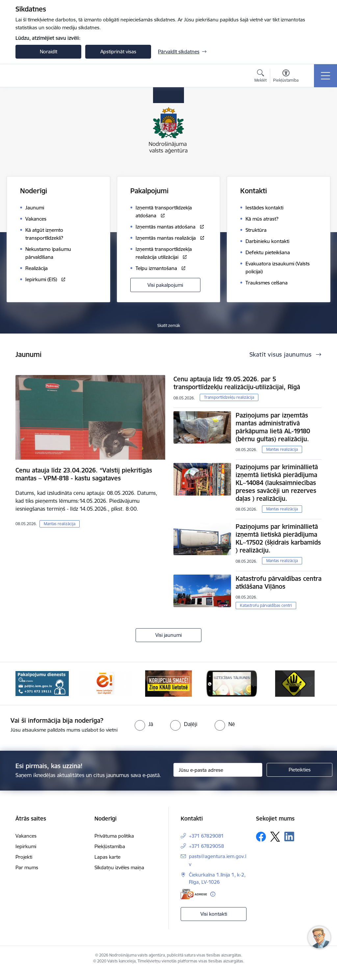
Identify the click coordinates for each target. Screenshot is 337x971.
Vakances (26, 836)
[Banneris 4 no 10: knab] (168, 683)
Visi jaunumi (168, 635)
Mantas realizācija (59, 523)
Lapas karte (107, 857)
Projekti (23, 857)
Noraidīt (48, 51)
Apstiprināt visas (118, 51)
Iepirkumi (25, 846)
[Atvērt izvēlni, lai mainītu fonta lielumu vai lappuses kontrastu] (286, 77)
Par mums (26, 867)
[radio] (144, 724)
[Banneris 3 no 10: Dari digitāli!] (105, 683)
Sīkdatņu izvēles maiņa (119, 867)
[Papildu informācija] (212, 894)
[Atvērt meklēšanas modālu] (260, 77)
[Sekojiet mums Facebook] (261, 837)
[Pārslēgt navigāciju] (325, 75)
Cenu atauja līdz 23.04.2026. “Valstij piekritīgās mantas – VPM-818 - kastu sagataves (83, 474)
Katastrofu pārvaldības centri (266, 605)
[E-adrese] (194, 894)
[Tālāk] (310, 683)
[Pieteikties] (299, 770)
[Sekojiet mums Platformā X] (275, 837)
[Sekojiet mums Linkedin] (289, 837)
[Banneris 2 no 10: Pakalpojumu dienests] (42, 683)
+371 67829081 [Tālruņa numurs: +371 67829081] (206, 836)
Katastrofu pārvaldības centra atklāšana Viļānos (279, 582)
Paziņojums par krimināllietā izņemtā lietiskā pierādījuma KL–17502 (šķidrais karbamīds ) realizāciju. (278, 538)
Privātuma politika (114, 836)
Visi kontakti (213, 914)
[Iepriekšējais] (26, 683)
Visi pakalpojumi (165, 285)
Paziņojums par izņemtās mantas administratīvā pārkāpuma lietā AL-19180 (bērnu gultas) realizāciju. (273, 427)
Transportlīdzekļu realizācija (229, 397)
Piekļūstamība (109, 846)
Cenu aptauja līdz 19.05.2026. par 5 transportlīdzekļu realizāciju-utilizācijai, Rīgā (236, 383)
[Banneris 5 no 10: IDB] (231, 683)
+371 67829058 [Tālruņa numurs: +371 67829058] (206, 846)
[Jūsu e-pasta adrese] (217, 770)
